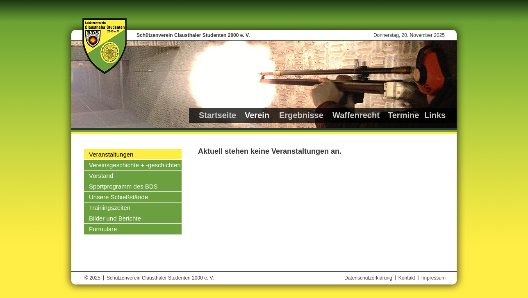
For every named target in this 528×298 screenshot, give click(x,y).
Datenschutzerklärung (368, 278)
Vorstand (101, 175)
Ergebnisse (301, 115)
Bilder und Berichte (115, 218)
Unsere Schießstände (118, 196)
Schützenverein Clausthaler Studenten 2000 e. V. (193, 35)
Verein (257, 115)
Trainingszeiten (109, 207)
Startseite (217, 115)
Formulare (103, 228)
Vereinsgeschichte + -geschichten (135, 165)
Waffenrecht (356, 115)
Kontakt (406, 278)
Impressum (433, 278)
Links (435, 115)
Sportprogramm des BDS (123, 186)
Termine (403, 115)
